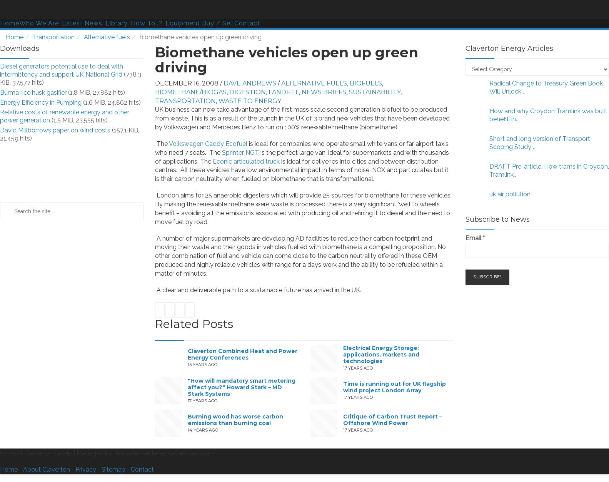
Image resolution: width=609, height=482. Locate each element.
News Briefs (324, 92)
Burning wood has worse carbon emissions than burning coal (235, 420)
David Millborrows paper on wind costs (55, 130)
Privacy (85, 469)
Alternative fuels (107, 37)
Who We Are (39, 23)
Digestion (247, 92)
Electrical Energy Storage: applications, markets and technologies (381, 355)
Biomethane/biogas (191, 92)
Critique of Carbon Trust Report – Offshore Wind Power (392, 420)
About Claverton (46, 469)
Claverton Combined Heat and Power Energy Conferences (242, 355)
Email (475, 238)
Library (116, 23)
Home (9, 23)
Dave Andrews (250, 83)
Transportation (54, 37)
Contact (247, 23)
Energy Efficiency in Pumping (41, 102)
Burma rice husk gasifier (33, 92)
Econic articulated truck (246, 161)
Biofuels (366, 83)
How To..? (146, 23)
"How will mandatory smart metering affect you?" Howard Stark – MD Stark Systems (241, 387)
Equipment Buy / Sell (199, 23)
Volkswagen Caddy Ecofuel (209, 143)
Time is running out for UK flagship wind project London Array (394, 387)
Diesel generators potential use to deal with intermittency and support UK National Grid (61, 70)
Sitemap (113, 469)
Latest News (82, 23)
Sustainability (374, 92)
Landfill (284, 92)
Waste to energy (250, 101)
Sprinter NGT (241, 152)
